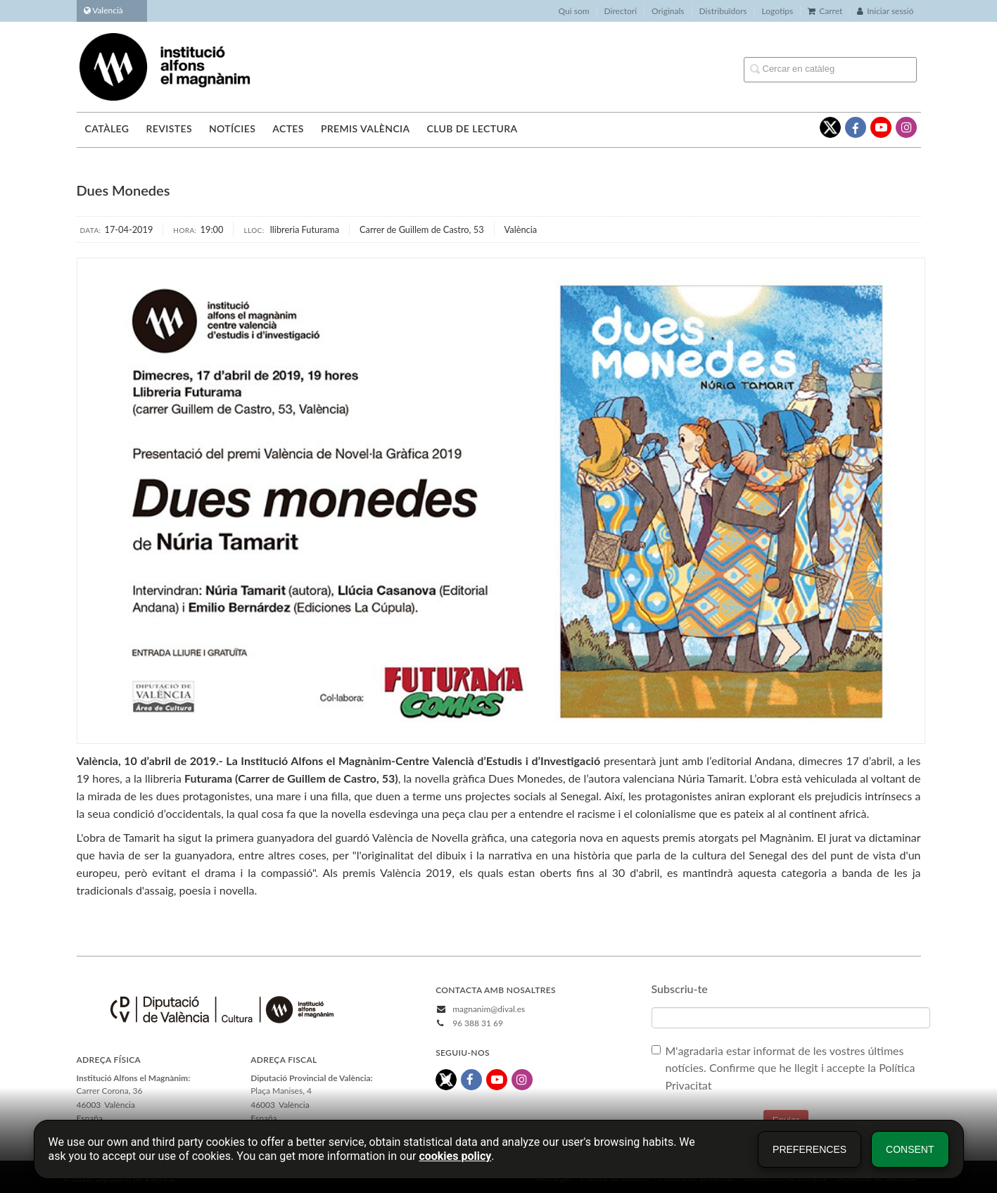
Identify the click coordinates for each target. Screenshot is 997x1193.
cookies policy (455, 1156)
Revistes (168, 128)
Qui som (574, 11)
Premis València (365, 128)
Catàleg (107, 128)
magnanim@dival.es (488, 1009)
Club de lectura (472, 128)
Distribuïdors (723, 11)
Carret (825, 11)
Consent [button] (910, 1149)
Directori (620, 11)
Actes (288, 128)
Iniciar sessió (885, 11)
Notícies (232, 128)
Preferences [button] (809, 1149)
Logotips (778, 11)
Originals (668, 11)
